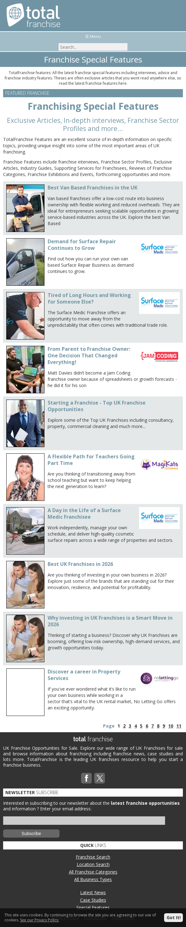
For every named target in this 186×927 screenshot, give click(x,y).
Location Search (93, 864)
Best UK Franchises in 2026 (80, 564)
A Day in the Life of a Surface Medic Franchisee (84, 513)
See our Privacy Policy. (39, 920)
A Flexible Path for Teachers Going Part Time (91, 459)
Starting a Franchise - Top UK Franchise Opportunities (97, 406)
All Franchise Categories (93, 872)
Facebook (86, 778)
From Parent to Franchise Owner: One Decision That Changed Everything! (89, 355)
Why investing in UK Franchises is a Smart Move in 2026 (110, 621)
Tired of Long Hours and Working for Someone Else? (89, 298)
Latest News (93, 892)
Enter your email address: (65, 809)
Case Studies (93, 900)
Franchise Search (93, 857)
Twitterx (99, 778)
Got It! (174, 917)
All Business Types (93, 879)
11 (178, 726)
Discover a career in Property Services (84, 675)
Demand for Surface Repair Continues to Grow (82, 244)
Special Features (93, 907)
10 (170, 726)
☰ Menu (93, 36)
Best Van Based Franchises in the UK (92, 187)
